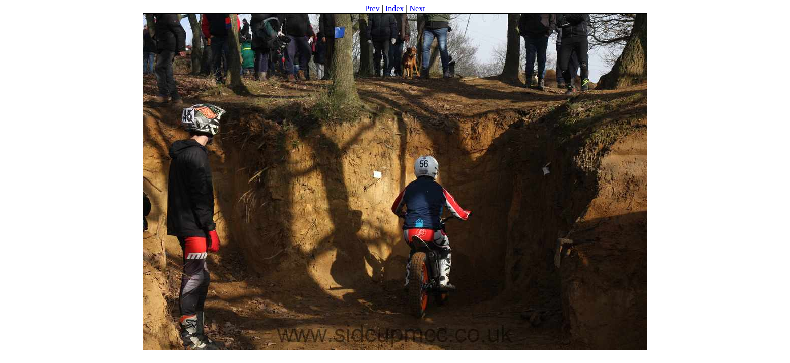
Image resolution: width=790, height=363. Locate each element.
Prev (372, 8)
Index (394, 8)
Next (417, 8)
